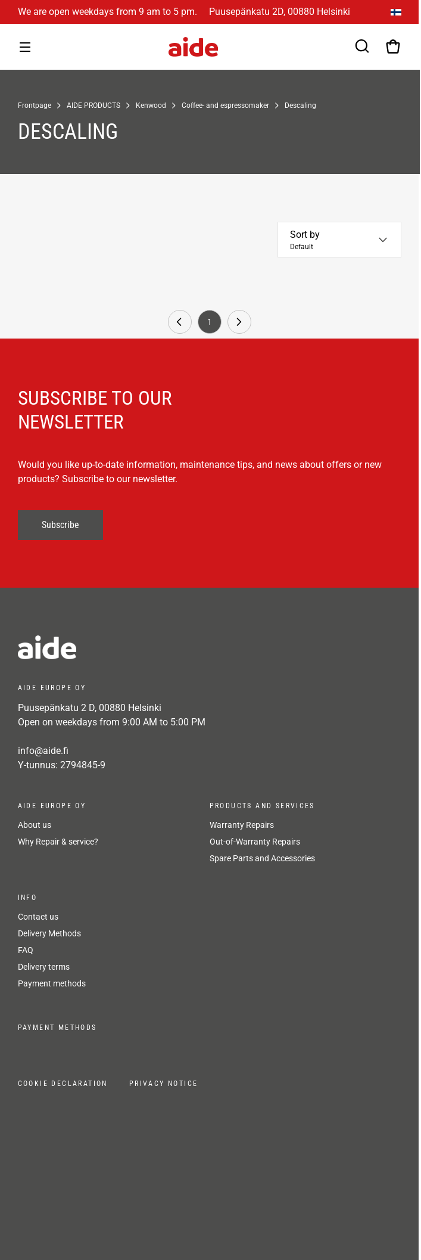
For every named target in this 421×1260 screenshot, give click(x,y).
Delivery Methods (49, 933)
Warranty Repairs (242, 825)
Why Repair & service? (58, 841)
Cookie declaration (63, 1083)
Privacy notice (163, 1083)
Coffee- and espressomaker (225, 105)
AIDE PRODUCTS (93, 105)
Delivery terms (44, 967)
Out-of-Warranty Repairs (255, 841)
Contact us (38, 916)
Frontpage (34, 105)
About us (34, 825)
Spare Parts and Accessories (262, 858)
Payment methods (52, 983)
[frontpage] (125, 647)
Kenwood (151, 105)
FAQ (25, 950)
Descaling (300, 105)
